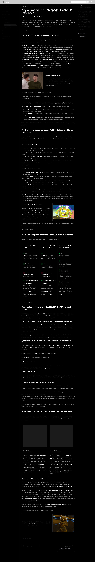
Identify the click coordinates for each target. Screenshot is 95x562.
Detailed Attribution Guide (47, 398)
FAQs (23, 6)
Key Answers (30, 6)
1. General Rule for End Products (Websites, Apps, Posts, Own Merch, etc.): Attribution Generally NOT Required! (47, 321)
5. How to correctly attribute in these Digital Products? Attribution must (38, 382)
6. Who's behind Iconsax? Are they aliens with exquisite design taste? (47, 411)
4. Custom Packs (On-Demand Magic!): (32, 205)
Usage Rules (30, 302)
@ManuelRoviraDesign (28, 452)
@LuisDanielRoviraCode (55, 452)
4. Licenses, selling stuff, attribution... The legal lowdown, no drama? (47, 235)
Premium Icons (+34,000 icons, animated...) (48, 246)
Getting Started (30, 229)
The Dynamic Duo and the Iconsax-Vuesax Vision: (33, 478)
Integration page (28, 200)
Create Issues (85, 36)
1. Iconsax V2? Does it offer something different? (40, 35)
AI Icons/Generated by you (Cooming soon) (65, 246)
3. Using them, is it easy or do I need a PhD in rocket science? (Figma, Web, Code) (47, 131)
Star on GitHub (85, 34)
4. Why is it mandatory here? (28, 371)
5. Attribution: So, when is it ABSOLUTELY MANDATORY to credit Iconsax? (46, 308)
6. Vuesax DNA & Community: (53, 75)
